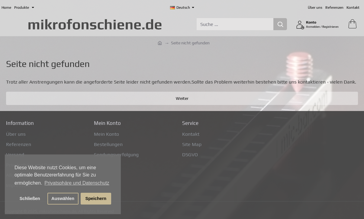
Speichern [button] (96, 198)
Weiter (182, 98)
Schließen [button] (30, 198)
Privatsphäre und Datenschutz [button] (76, 183)
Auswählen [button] (62, 198)
